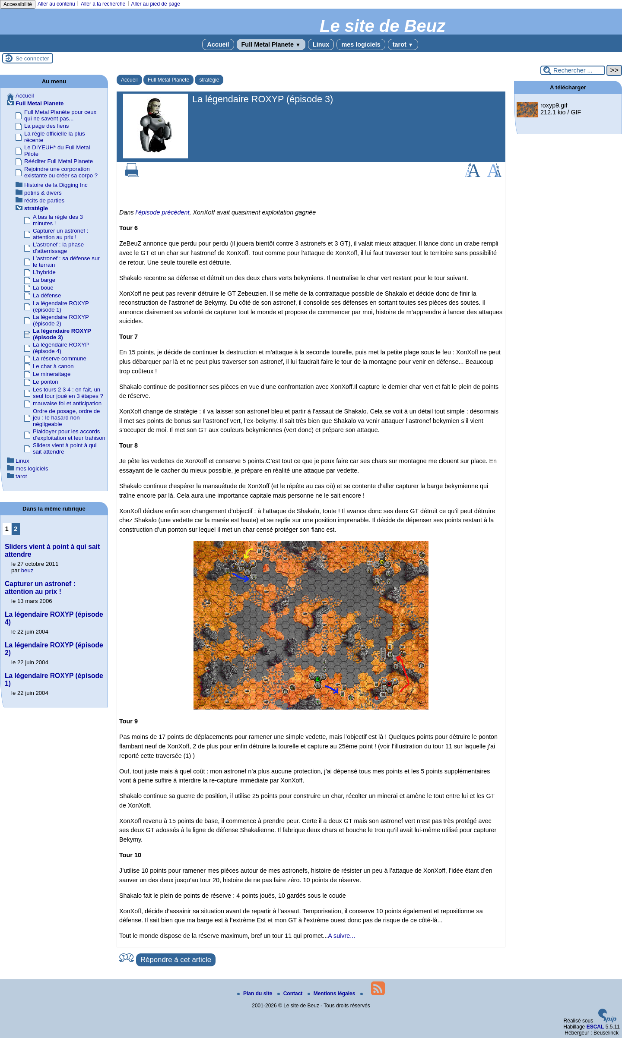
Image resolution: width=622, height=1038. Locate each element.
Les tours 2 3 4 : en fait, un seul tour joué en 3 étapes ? (68, 392)
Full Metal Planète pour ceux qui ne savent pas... (60, 115)
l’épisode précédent (163, 212)
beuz (27, 570)
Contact (290, 994)
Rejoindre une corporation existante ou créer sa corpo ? (61, 172)
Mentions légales (332, 994)
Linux (321, 44)
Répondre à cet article (175, 960)
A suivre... (341, 935)
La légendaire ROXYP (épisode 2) (61, 320)
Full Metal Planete (271, 44)
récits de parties (44, 200)
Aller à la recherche (103, 4)
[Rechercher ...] (572, 70)
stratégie (209, 80)
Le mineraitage (51, 374)
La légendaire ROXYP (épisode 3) (62, 334)
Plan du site (255, 994)
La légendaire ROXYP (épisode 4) (61, 347)
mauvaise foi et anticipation (67, 403)
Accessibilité (17, 4)
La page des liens (46, 126)
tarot (403, 44)
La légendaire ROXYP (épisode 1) (61, 306)
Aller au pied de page (155, 4)
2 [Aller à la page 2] (15, 528)
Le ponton (45, 382)
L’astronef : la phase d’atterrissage (58, 247)
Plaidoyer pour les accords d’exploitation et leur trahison (69, 434)
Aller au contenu (56, 4)
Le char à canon (53, 366)
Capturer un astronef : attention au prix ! (60, 233)
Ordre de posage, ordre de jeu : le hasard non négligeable (66, 417)
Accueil (218, 44)
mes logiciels (360, 44)
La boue (43, 287)
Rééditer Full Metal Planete (58, 161)
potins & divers (43, 192)
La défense (47, 295)
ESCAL (595, 1027)
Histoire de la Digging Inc (56, 185)
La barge (44, 280)
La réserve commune (59, 358)
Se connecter (32, 58)
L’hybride (44, 272)
